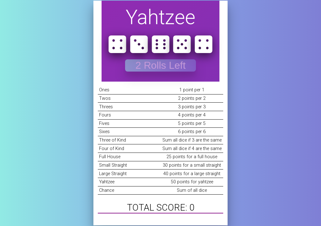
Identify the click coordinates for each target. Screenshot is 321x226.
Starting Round (160, 65)
